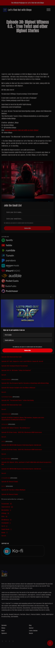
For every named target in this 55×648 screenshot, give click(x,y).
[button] (51, 297)
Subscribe (27, 350)
